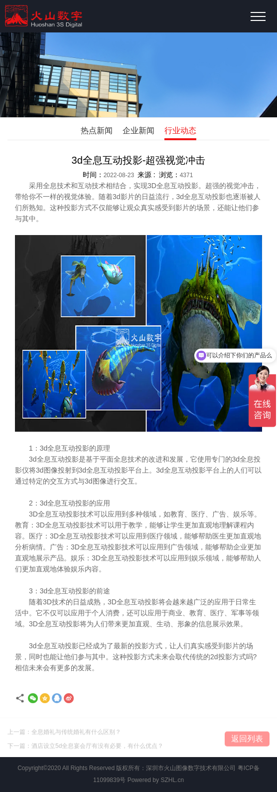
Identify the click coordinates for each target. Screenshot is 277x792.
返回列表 (247, 740)
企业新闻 (138, 130)
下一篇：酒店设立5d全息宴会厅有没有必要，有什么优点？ (85, 747)
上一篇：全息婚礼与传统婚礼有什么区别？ (64, 733)
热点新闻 (97, 130)
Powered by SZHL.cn (156, 780)
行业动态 (180, 130)
